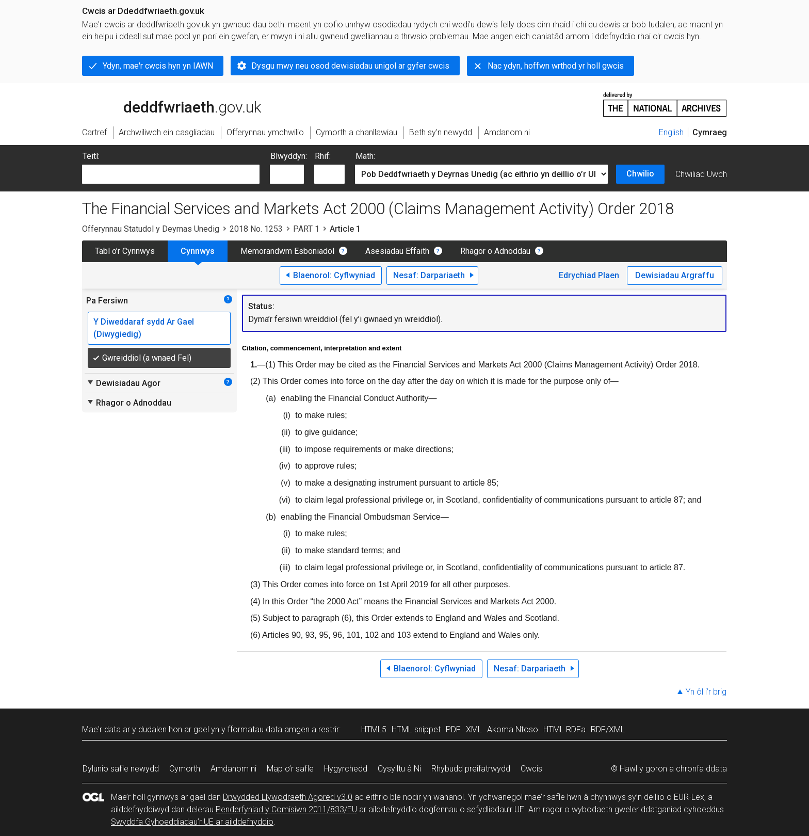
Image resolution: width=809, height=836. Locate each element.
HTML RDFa (564, 729)
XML (474, 729)
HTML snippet (416, 729)
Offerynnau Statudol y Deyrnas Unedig (150, 229)
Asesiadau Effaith (397, 251)
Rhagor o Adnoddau (495, 251)
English (671, 132)
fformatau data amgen (269, 729)
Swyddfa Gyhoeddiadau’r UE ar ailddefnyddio (192, 822)
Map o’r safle (290, 769)
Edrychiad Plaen (589, 275)
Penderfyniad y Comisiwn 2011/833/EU (286, 809)
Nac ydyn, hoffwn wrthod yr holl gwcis (556, 66)
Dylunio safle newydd (121, 769)
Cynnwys (198, 251)
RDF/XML (608, 729)
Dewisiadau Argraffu (674, 275)
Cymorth (184, 769)
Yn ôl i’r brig (706, 692)
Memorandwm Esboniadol (287, 251)
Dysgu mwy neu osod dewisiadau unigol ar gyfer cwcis (350, 66)
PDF (453, 729)
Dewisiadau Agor (123, 383)
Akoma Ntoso (512, 729)
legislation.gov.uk (163, 103)
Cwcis (531, 769)
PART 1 (306, 229)
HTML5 (373, 729)
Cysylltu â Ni (399, 769)
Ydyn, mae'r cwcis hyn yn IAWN (158, 66)
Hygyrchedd (345, 769)
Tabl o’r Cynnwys (125, 251)
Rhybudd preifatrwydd (470, 769)
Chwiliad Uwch (701, 174)
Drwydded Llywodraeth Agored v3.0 (287, 797)
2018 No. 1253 (256, 229)
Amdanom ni (233, 769)
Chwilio (640, 174)
